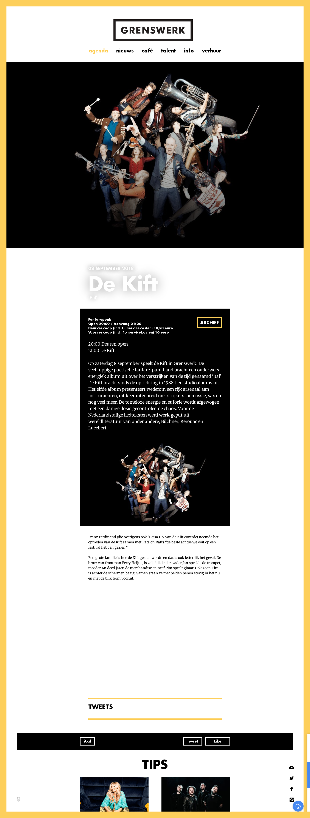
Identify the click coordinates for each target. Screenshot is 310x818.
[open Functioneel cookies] (303, 769)
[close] (303, 742)
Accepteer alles (273, 797)
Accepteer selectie (273, 810)
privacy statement (288, 754)
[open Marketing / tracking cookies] (303, 782)
